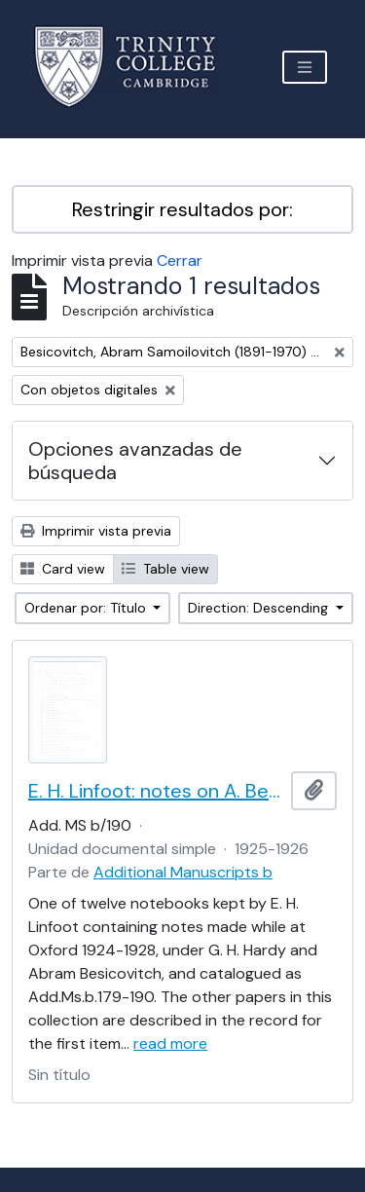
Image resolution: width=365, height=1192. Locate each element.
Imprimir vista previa (95, 531)
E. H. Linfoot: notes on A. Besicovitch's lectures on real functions (155, 790)
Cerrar (179, 260)
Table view (165, 568)
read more (170, 1043)
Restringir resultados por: (182, 209)
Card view (62, 568)
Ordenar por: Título (87, 607)
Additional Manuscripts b (183, 872)
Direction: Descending (260, 607)
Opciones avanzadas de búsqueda (135, 460)
